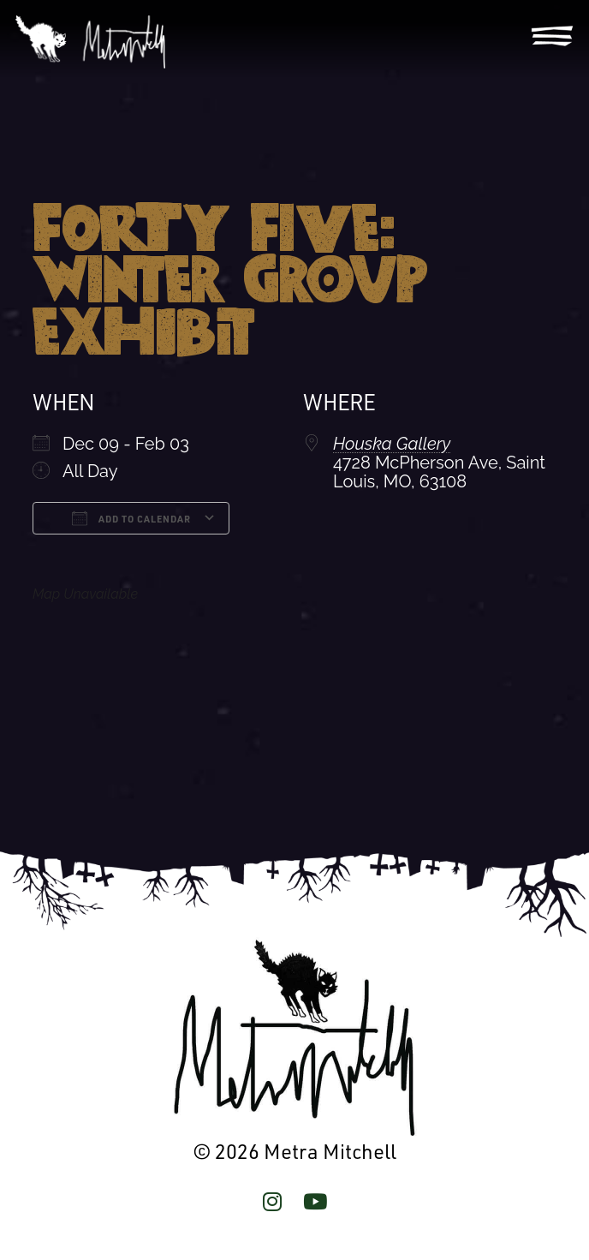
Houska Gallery (391, 443)
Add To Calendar (131, 518)
